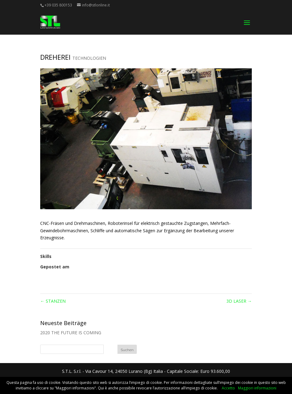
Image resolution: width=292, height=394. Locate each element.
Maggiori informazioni (257, 388)
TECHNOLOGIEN (89, 58)
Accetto (228, 388)
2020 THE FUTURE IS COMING (70, 332)
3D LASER (239, 301)
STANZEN (53, 301)
